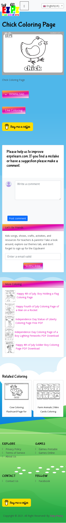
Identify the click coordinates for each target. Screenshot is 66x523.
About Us (11, 456)
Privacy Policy (13, 449)
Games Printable (48, 449)
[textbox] (53, 6)
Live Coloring (14, 110)
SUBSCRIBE (33, 266)
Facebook (44, 481)
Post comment (17, 218)
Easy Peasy (56, 515)
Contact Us (12, 481)
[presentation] (34, 209)
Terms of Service (15, 452)
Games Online (47, 452)
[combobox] (53, 5)
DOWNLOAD (16, 94)
